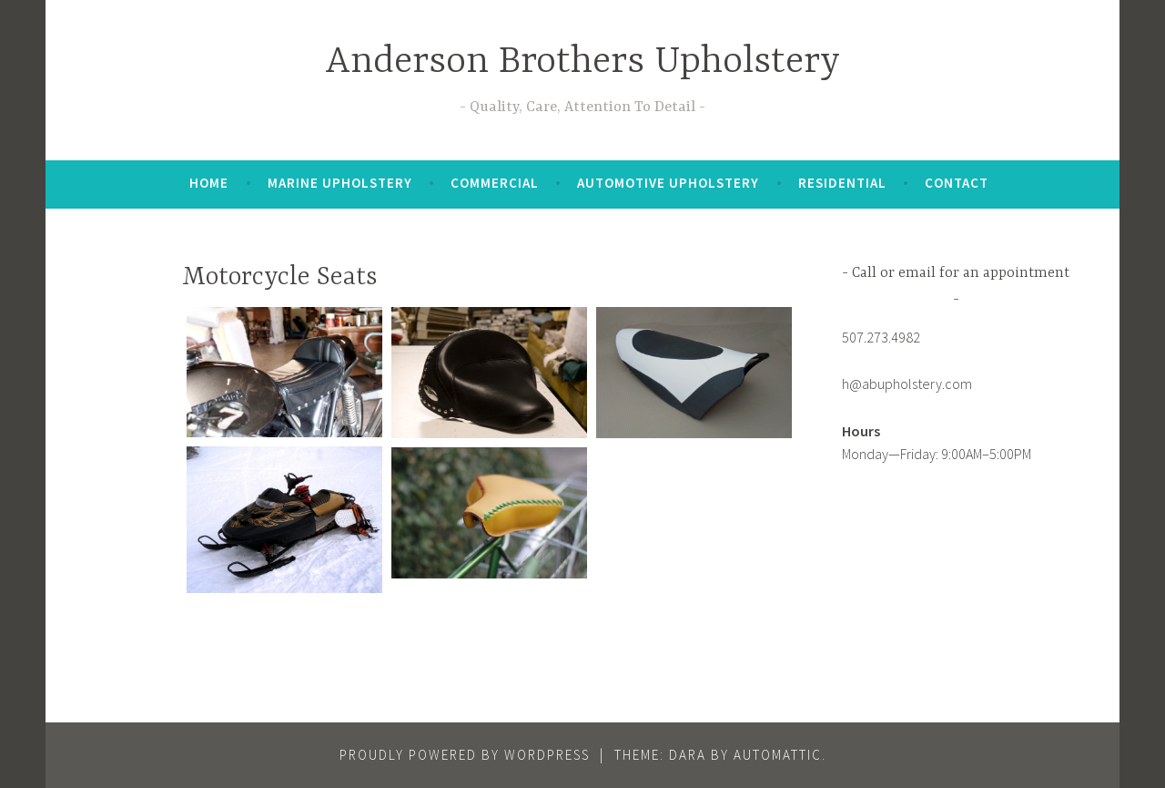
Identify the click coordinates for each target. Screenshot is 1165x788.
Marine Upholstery (340, 182)
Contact (956, 182)
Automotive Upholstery (668, 182)
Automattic (778, 754)
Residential (842, 182)
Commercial (495, 182)
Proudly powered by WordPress (464, 754)
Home (208, 182)
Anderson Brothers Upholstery (582, 62)
